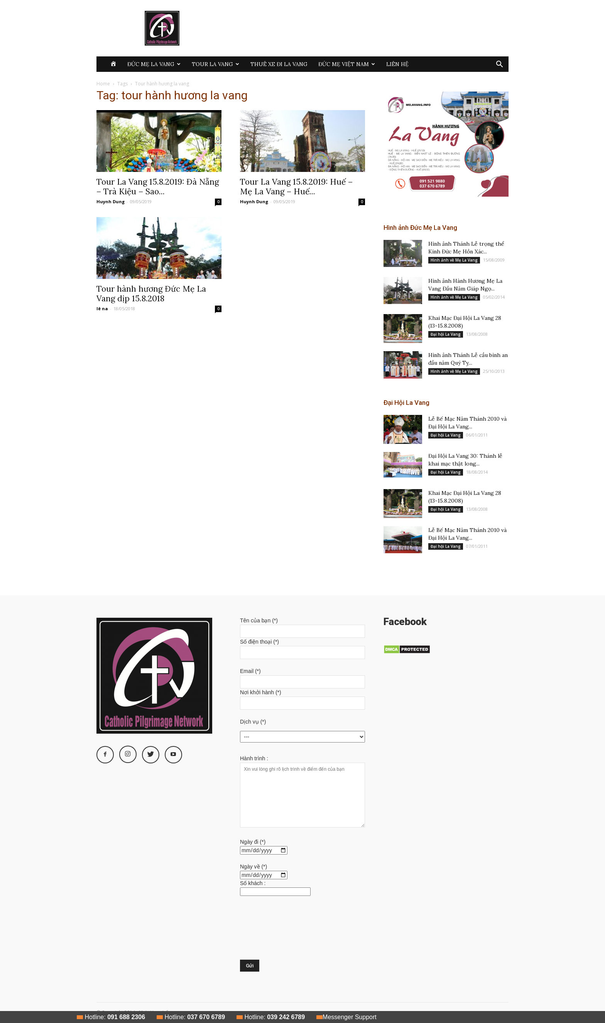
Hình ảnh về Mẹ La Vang (454, 260)
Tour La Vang (215, 64)
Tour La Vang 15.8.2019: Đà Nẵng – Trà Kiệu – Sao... (157, 187)
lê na (102, 308)
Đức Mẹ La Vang (154, 64)
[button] (499, 65)
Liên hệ (397, 64)
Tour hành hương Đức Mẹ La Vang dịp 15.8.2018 (151, 294)
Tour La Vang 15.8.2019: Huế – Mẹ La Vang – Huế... (296, 187)
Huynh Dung (110, 201)
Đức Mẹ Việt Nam (346, 64)
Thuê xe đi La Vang (279, 64)
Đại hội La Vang (446, 334)
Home (103, 83)
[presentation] (271, 932)
